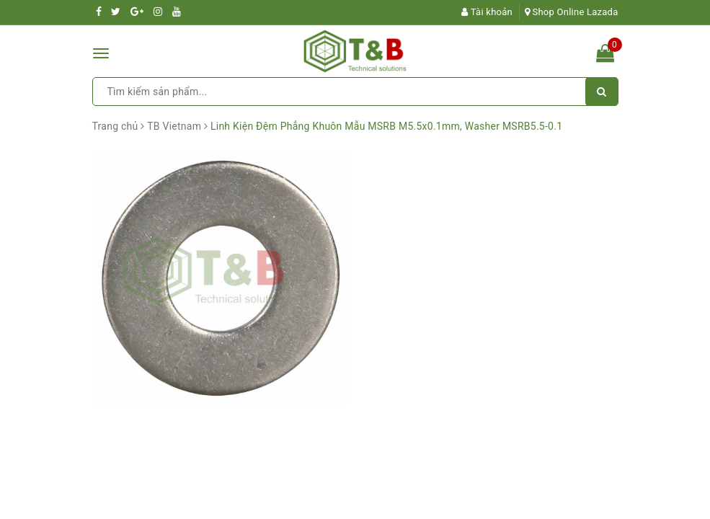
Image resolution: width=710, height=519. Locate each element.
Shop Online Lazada (571, 11)
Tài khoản (486, 11)
